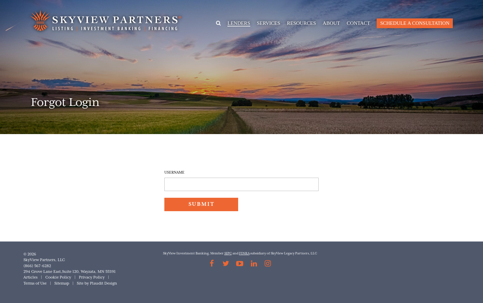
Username (174, 173)
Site (80, 283)
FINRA (244, 253)
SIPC (228, 253)
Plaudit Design (103, 283)
